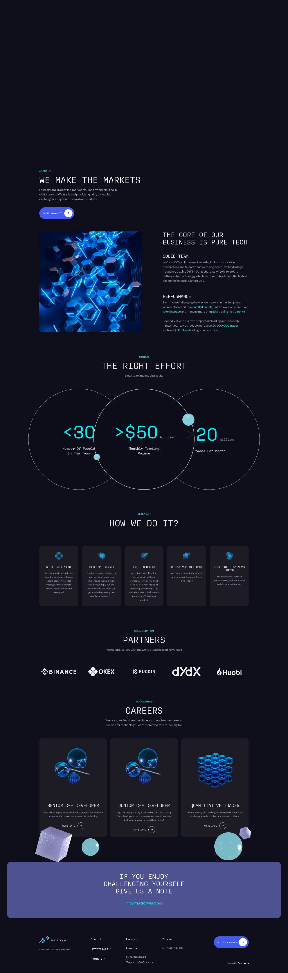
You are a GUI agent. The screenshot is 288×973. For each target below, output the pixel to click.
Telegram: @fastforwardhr (139, 962)
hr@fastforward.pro (136, 956)
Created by (238, 963)
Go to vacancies (52, 213)
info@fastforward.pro (144, 902)
